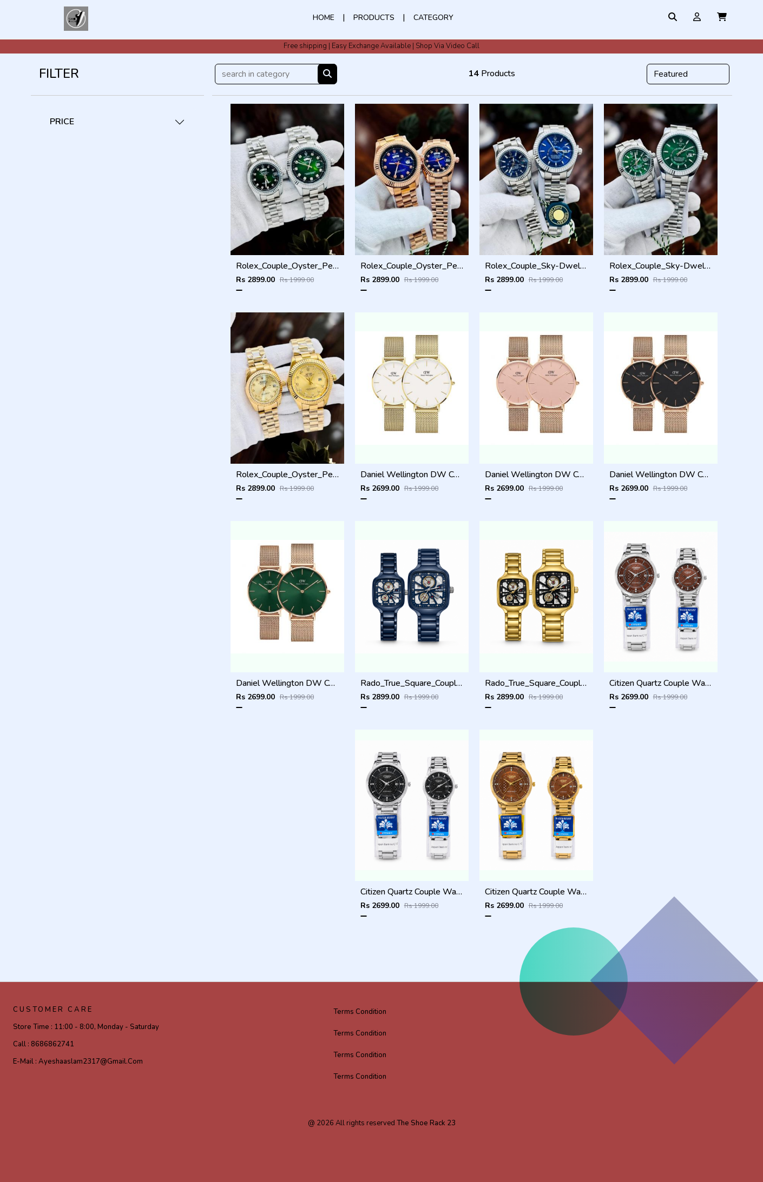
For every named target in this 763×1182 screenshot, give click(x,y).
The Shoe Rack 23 (426, 1123)
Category (433, 17)
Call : (43, 1044)
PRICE (62, 122)
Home (323, 17)
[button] (722, 17)
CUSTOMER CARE (53, 1009)
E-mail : (78, 1061)
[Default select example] (688, 74)
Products (373, 17)
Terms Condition (359, 1012)
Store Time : (86, 1027)
